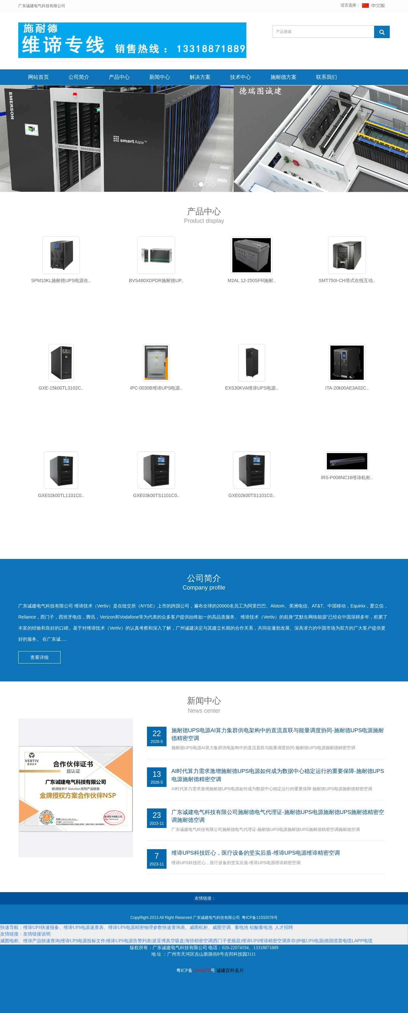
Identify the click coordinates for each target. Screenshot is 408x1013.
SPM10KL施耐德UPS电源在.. (61, 280)
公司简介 (78, 77)
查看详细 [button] (39, 657)
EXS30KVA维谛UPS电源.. (251, 388)
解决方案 (200, 77)
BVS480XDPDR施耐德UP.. (156, 280)
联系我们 (326, 77)
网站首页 (38, 77)
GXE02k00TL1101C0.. (61, 495)
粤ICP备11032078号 (259, 917)
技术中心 (240, 77)
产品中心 (119, 77)
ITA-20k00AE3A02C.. (347, 388)
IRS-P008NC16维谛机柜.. (347, 477)
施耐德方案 (283, 77)
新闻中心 (159, 77)
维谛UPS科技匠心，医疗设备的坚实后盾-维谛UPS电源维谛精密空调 (255, 853)
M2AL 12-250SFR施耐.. (252, 280)
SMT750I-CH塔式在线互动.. (347, 280)
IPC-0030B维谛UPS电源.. (156, 388)
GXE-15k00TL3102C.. (60, 388)
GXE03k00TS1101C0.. (156, 495)
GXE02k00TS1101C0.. (251, 495)
